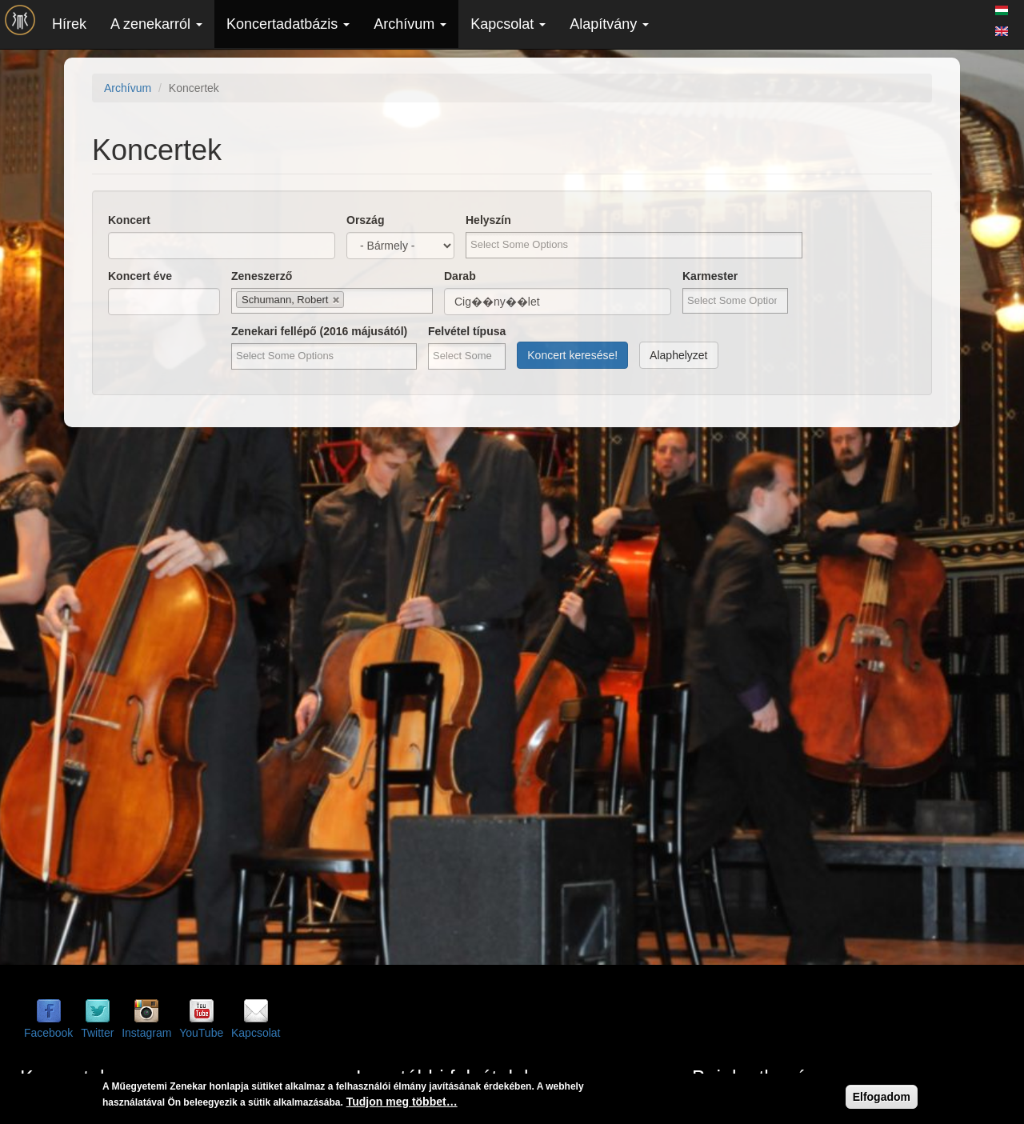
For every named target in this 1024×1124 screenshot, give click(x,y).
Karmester (710, 276)
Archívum (410, 24)
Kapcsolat (508, 24)
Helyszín (488, 220)
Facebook (48, 1032)
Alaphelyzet (678, 355)
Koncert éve (140, 276)
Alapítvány (609, 24)
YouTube (201, 1032)
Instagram (146, 1032)
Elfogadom (881, 1096)
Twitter (97, 1032)
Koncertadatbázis (288, 24)
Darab (460, 276)
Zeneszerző (261, 276)
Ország (365, 220)
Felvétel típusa (467, 331)
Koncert (129, 220)
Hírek (69, 24)
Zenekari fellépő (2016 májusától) (319, 331)
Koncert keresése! (572, 355)
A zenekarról (156, 24)
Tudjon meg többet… (402, 1101)
